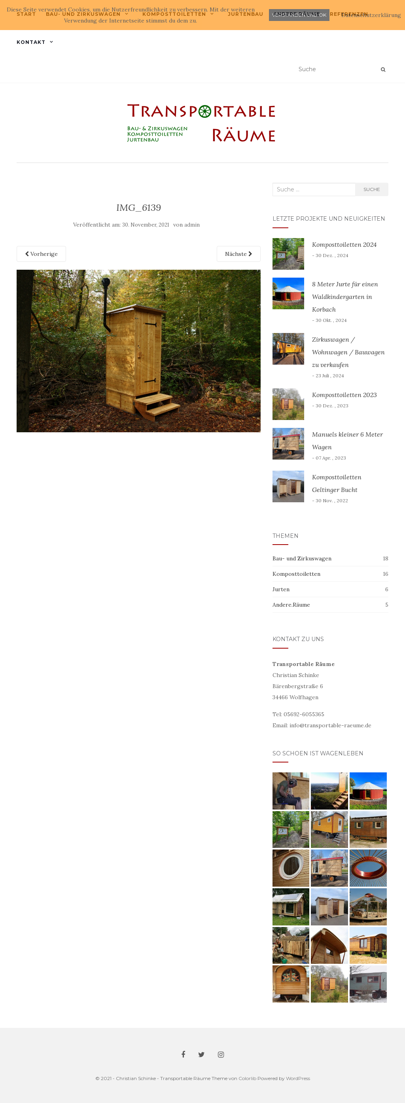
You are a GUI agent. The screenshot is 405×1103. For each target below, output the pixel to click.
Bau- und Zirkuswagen (302, 558)
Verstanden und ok (299, 15)
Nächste (238, 253)
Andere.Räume (291, 604)
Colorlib (247, 1078)
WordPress (298, 1078)
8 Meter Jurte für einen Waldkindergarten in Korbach (345, 296)
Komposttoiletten (296, 573)
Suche (371, 189)
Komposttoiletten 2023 (344, 395)
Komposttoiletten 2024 (344, 244)
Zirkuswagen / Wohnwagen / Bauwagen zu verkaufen (348, 352)
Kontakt (31, 42)
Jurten (281, 589)
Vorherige (41, 253)
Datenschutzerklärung (371, 15)
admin (192, 224)
